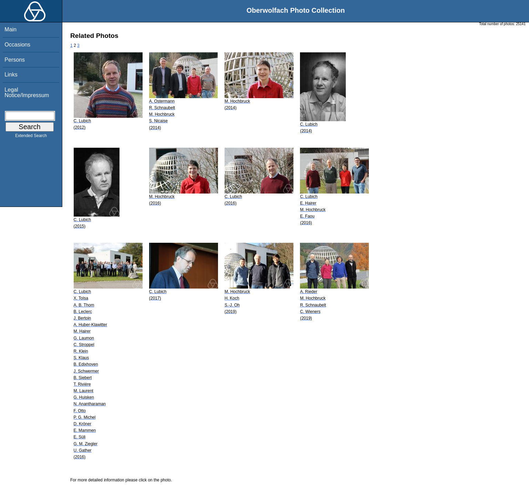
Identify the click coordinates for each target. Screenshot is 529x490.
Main (10, 29)
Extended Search (31, 137)
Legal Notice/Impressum (26, 92)
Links (10, 74)
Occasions (17, 45)
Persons (14, 60)
